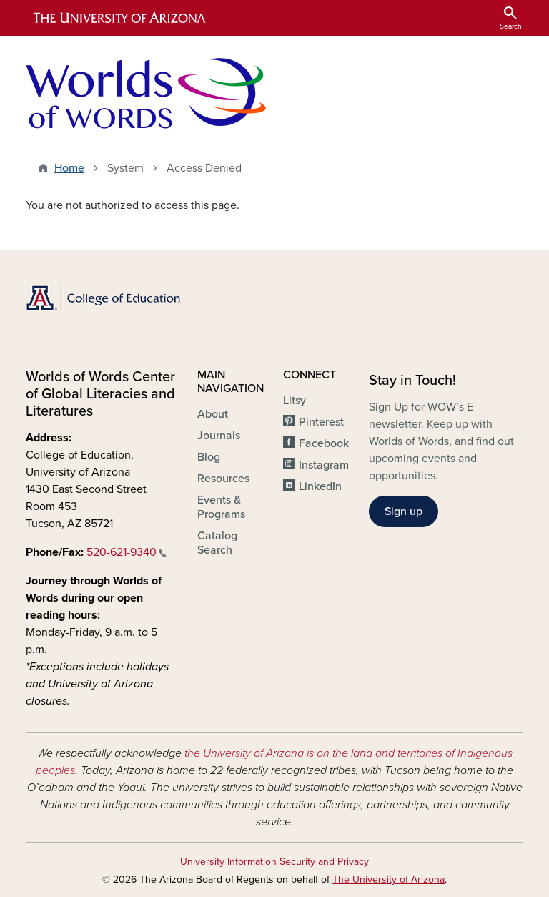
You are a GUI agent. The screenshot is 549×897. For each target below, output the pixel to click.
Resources (223, 478)
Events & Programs (221, 507)
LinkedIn (320, 486)
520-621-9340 (126, 552)
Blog (208, 457)
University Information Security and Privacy (274, 862)
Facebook (324, 443)
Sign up (403, 511)
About (212, 414)
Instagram (324, 465)
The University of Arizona (388, 879)
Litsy (294, 400)
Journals (218, 435)
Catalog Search (217, 543)
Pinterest (321, 422)
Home (69, 168)
